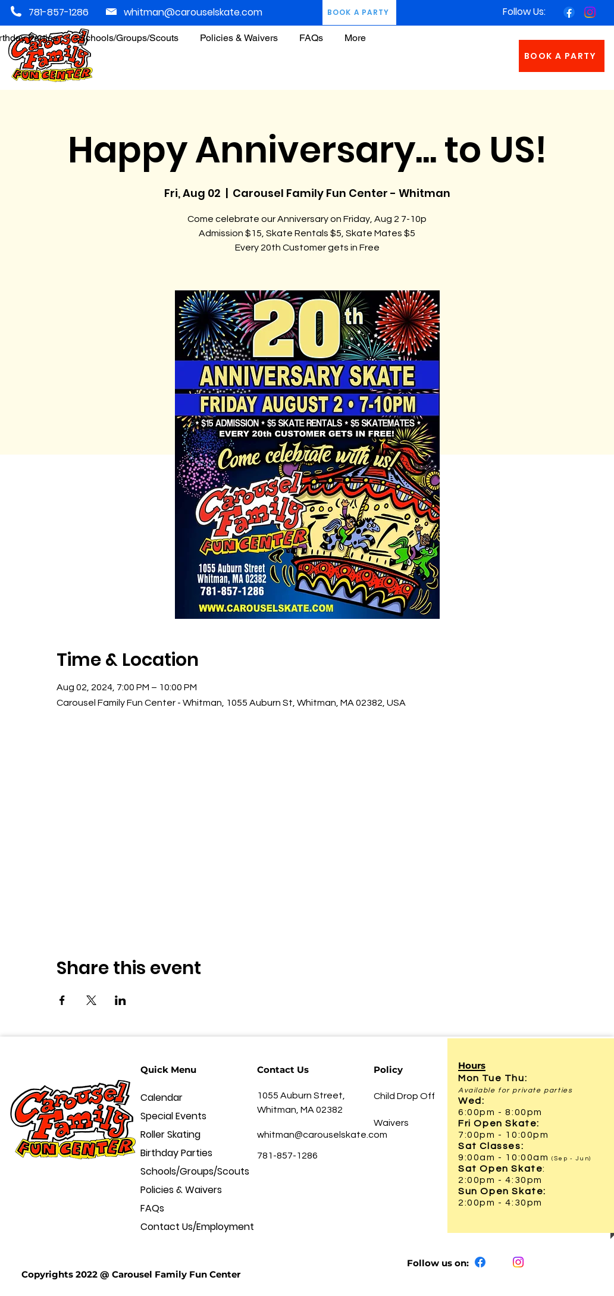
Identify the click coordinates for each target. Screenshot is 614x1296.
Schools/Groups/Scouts (185, 1171)
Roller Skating (170, 1134)
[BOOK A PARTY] (561, 56)
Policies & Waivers (181, 1190)
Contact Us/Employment (185, 1227)
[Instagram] (589, 12)
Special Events (173, 1116)
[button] (239, 32)
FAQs (152, 1208)
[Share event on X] (91, 1000)
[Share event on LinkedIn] (120, 1000)
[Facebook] (569, 12)
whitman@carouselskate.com (193, 12)
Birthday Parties (176, 1153)
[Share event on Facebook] (62, 1000)
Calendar (161, 1097)
